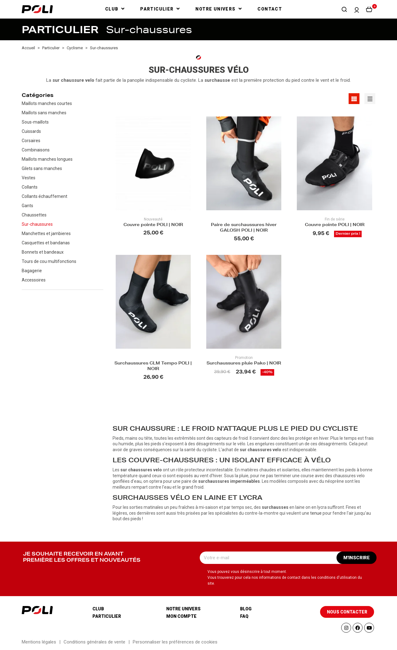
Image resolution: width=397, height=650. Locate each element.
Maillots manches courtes (47, 103)
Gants (27, 205)
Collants (30, 187)
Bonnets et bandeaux (43, 252)
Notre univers (183, 608)
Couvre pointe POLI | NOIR (153, 225)
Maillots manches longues (47, 159)
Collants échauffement (44, 196)
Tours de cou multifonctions (49, 261)
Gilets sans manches (42, 168)
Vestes (28, 177)
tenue (316, 513)
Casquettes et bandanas (46, 242)
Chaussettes (34, 214)
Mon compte (181, 616)
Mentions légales (39, 642)
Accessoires (34, 279)
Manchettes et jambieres (46, 233)
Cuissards (31, 131)
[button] (344, 9)
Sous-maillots (35, 122)
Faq (244, 616)
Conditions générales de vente (94, 642)
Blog (246, 608)
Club (98, 608)
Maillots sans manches (44, 112)
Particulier (106, 616)
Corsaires (31, 140)
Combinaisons (36, 149)
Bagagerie (32, 270)
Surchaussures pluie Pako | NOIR (244, 364)
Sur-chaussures (37, 224)
